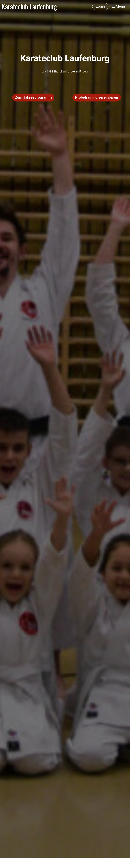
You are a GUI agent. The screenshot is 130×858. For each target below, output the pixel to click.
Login (100, 6)
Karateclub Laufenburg (29, 6)
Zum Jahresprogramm (33, 97)
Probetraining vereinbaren (96, 97)
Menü (118, 6)
